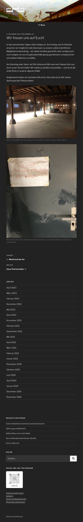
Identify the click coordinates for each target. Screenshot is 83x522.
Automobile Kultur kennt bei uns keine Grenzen (25, 424)
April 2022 (11, 315)
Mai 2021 (10, 337)
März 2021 (11, 348)
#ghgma (9, 496)
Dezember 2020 (14, 364)
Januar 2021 (12, 358)
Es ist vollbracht (12, 443)
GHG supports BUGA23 (16, 429)
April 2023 (11, 287)
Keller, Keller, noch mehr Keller (18, 433)
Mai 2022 (10, 309)
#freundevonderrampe (15, 502)
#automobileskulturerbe (16, 499)
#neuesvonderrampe (14, 493)
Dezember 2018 (13, 397)
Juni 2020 (11, 375)
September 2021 (14, 331)
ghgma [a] (29, 34)
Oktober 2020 (13, 369)
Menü (41, 25)
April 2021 (11, 342)
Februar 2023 (12, 298)
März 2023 (11, 293)
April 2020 (11, 380)
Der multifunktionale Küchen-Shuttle (21, 438)
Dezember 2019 (13, 391)
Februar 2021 (12, 353)
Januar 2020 (12, 386)
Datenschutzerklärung (14, 516)
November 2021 (14, 320)
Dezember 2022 (14, 304)
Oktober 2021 (12, 326)
